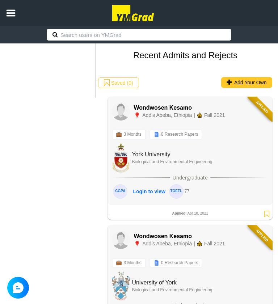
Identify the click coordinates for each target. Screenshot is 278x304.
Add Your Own (247, 82)
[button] (11, 13)
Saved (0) (118, 82)
